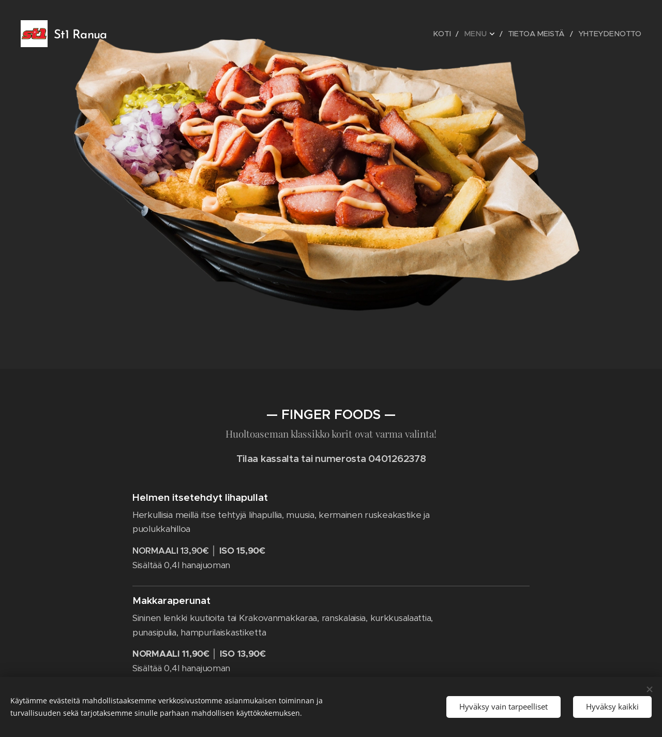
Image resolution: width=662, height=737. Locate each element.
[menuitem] (458, 34)
